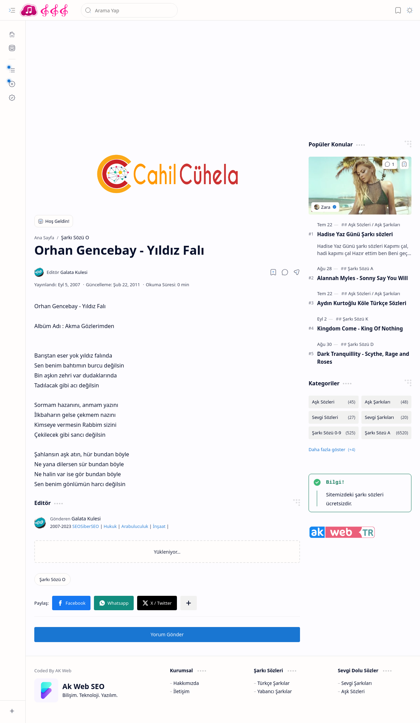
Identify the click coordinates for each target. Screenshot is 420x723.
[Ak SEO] (12, 48)
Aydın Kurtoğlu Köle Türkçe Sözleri (361, 303)
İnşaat (159, 526)
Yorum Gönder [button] (167, 634)
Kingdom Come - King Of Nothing (360, 328)
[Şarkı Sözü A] (360, 268)
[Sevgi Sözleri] (334, 417)
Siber (86, 526)
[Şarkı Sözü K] (355, 319)
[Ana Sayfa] (12, 34)
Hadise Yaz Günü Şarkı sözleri (355, 234)
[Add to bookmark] (404, 164)
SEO (76, 526)
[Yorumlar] (389, 164)
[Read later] (273, 272)
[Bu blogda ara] (129, 10)
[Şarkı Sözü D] (360, 344)
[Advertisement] (223, 79)
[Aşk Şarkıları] (387, 224)
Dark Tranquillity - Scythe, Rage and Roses (363, 357)
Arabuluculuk (134, 526)
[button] (12, 10)
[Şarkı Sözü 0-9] (334, 432)
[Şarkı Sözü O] (52, 579)
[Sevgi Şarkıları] (386, 417)
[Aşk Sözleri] (361, 224)
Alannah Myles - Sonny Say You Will (362, 278)
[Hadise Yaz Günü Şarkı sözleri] (360, 186)
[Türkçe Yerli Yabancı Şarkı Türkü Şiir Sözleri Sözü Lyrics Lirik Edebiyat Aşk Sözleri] (44, 10)
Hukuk (110, 526)
